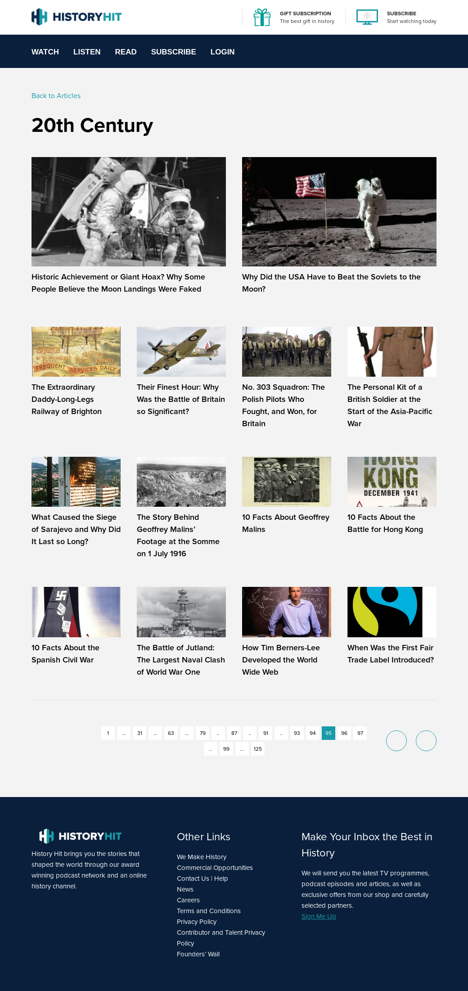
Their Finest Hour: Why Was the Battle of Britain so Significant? (181, 399)
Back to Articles (56, 95)
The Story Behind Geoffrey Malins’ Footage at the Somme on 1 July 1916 (178, 535)
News (185, 889)
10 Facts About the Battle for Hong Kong (385, 523)
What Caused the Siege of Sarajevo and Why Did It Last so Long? (76, 529)
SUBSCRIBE (401, 13)
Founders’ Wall (198, 954)
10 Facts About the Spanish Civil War (65, 654)
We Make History (201, 857)
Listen (86, 52)
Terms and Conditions (209, 911)
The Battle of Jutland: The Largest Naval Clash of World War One (181, 660)
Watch (45, 52)
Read (126, 52)
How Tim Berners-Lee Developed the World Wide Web (281, 660)
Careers (188, 900)
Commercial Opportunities (215, 868)
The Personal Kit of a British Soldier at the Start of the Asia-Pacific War (389, 405)
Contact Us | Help (202, 878)
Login (223, 52)
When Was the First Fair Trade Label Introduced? (390, 654)
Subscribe (173, 52)
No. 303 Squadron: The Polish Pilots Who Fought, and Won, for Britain (283, 405)
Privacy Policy (196, 922)
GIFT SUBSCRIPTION (305, 13)
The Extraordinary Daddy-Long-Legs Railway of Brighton (68, 399)
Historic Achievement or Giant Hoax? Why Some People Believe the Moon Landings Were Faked (118, 283)
